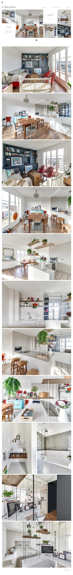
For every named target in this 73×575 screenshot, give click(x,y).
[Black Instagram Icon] (2, 2)
